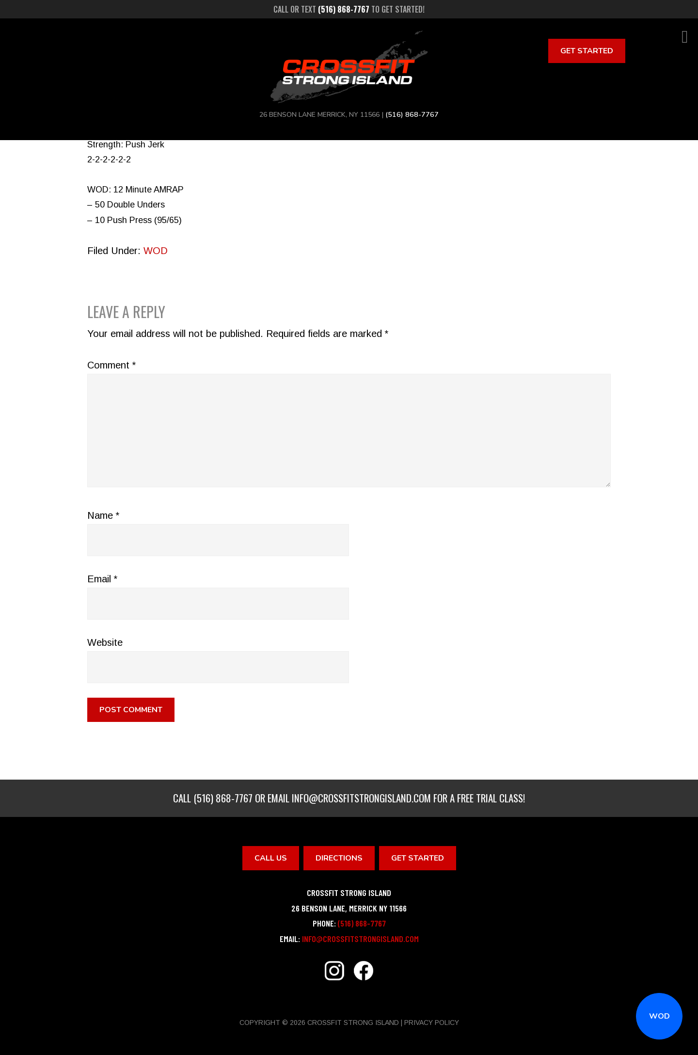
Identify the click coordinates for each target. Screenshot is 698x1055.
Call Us (270, 858)
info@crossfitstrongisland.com (361, 797)
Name (103, 515)
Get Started (586, 51)
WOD (659, 1016)
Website (105, 642)
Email (102, 579)
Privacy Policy (431, 1022)
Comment (111, 365)
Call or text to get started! (349, 9)
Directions (339, 858)
